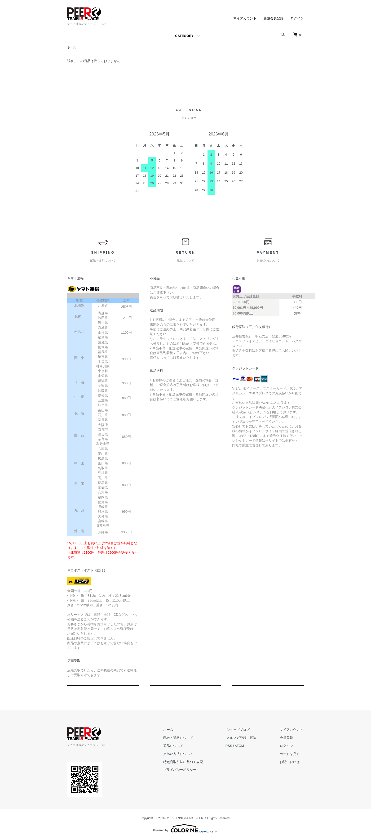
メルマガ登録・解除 (244, 738)
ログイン (297, 18)
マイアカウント (244, 18)
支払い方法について (183, 754)
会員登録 (287, 738)
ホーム (71, 47)
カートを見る (290, 754)
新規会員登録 (273, 18)
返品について (178, 746)
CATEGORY (184, 36)
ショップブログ (241, 730)
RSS (233, 746)
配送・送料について (183, 738)
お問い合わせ (290, 762)
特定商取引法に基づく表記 (188, 762)
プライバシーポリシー (185, 770)
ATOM (243, 746)
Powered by (185, 828)
